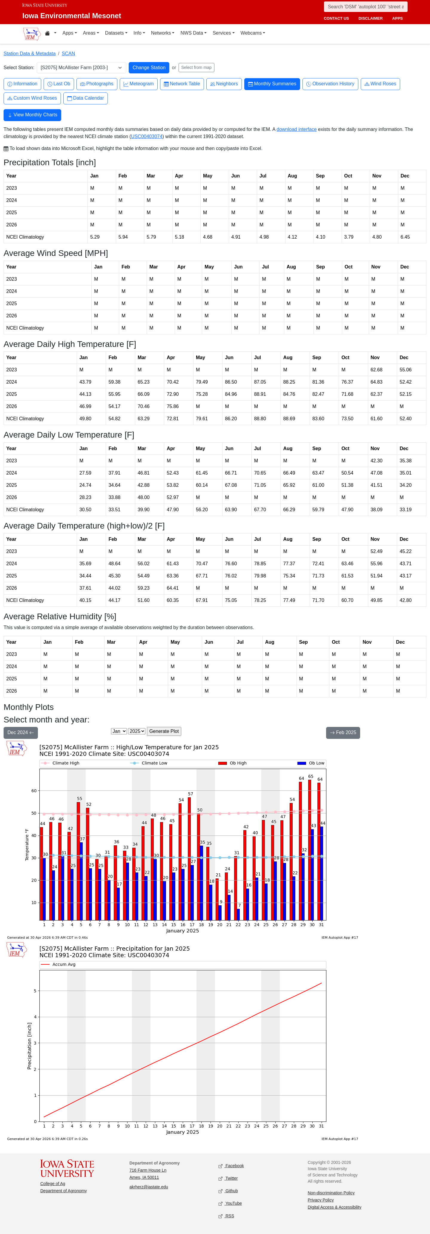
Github (228, 1191)
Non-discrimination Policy (331, 1192)
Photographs (96, 84)
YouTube (230, 1204)
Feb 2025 (343, 733)
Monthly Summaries (272, 84)
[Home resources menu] (50, 34)
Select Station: (19, 67)
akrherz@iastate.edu (149, 1186)
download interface (297, 129)
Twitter (228, 1178)
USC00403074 (146, 136)
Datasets (114, 32)
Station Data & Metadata (30, 53)
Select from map (196, 67)
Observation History (330, 84)
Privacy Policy (321, 1200)
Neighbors (224, 84)
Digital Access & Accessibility (335, 1207)
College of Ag (52, 1183)
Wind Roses (380, 84)
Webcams (251, 32)
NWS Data (191, 32)
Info (137, 32)
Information (22, 84)
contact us (336, 18)
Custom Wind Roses (32, 98)
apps (397, 18)
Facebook (231, 1166)
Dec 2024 (20, 733)
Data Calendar (85, 98)
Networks (161, 32)
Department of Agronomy (63, 1190)
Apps (67, 32)
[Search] (366, 6)
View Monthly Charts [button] (32, 115)
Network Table (182, 84)
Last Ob (58, 84)
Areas (89, 32)
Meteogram (139, 84)
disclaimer (371, 18)
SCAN (68, 53)
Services (222, 32)
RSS (226, 1216)
